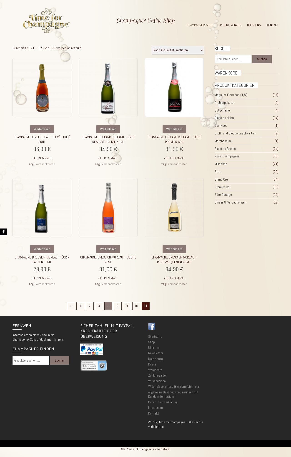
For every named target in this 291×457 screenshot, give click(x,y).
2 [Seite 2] (89, 305)
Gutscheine (222, 110)
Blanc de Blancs (225, 148)
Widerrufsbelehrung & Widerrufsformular (174, 386)
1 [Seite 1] (80, 305)
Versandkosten (45, 164)
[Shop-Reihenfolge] (178, 50)
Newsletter (155, 353)
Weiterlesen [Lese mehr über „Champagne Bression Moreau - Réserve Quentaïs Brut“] (174, 249)
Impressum (155, 407)
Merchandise (223, 141)
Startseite (155, 336)
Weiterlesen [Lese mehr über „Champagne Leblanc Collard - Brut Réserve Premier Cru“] (108, 129)
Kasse (152, 364)
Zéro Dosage (223, 194)
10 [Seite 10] (136, 305)
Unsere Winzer (230, 25)
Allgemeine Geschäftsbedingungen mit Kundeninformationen (173, 394)
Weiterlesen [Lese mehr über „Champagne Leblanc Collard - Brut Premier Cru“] (174, 129)
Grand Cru (221, 179)
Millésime (221, 163)
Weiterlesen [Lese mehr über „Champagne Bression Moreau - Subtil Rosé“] (108, 249)
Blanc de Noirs (224, 117)
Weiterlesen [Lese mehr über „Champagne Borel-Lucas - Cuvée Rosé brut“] (42, 129)
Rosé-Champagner (227, 156)
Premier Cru (223, 187)
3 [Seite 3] (99, 305)
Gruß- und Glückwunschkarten (235, 133)
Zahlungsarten (157, 375)
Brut (218, 171)
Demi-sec (221, 125)
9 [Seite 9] (127, 305)
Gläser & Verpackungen (230, 202)
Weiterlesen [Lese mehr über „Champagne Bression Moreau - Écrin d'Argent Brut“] (42, 249)
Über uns (254, 25)
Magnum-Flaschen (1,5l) (231, 94)
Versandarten (157, 381)
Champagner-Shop (200, 25)
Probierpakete (224, 102)
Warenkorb (155, 370)
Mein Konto (155, 359)
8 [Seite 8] (117, 305)
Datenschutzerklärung (163, 402)
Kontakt (272, 25)
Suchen (262, 59)
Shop (151, 342)
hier (55, 339)
